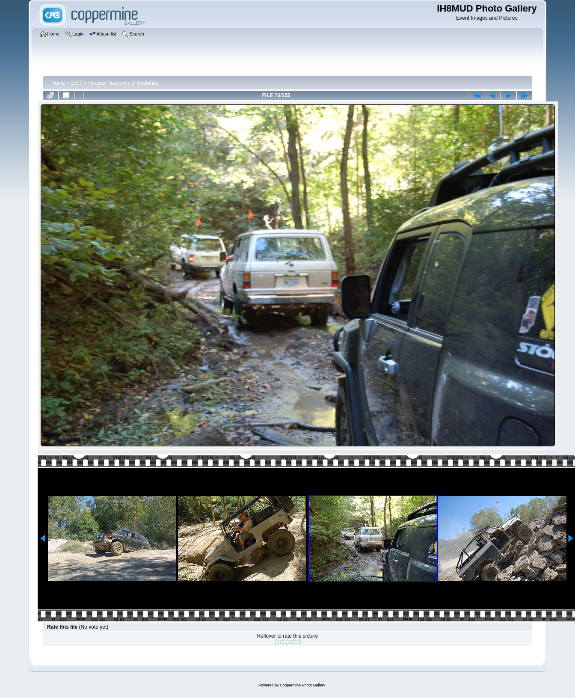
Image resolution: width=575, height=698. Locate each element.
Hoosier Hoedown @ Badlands (123, 83)
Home (58, 83)
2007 (77, 83)
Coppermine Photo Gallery (302, 685)
